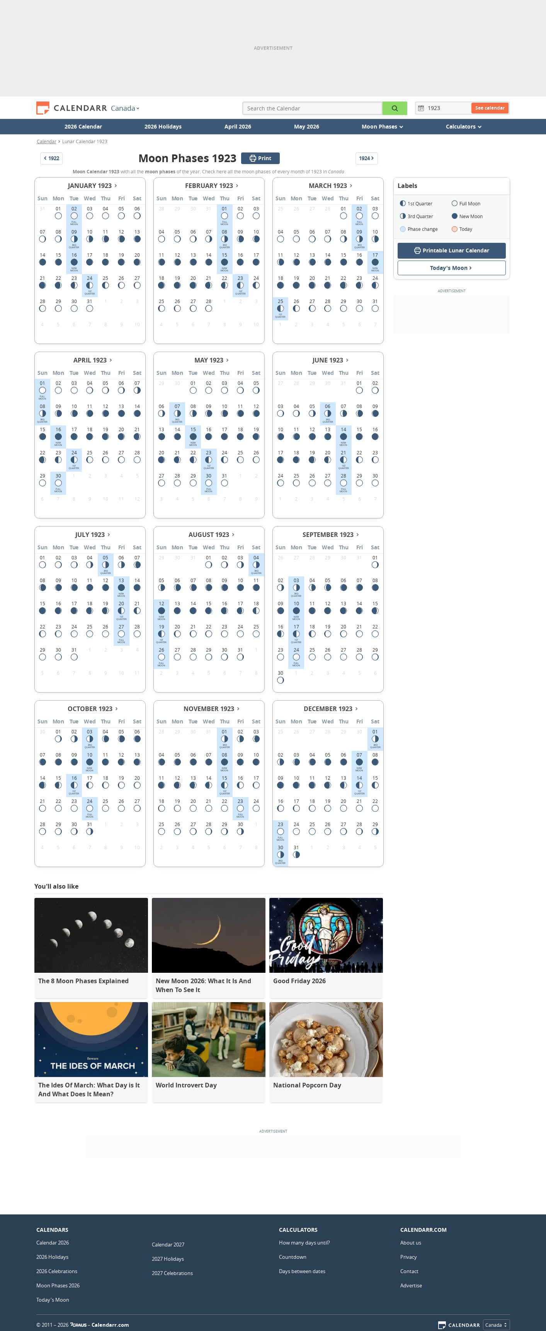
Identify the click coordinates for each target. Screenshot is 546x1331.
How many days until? (304, 1242)
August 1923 (209, 534)
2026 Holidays (163, 126)
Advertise (411, 1285)
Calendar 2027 (168, 1244)
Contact (409, 1271)
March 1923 (328, 185)
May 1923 (208, 360)
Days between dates (302, 1271)
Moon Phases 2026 (58, 1285)
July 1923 (90, 534)
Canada (125, 108)
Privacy (408, 1256)
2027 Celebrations (172, 1273)
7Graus (78, 1325)
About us (410, 1242)
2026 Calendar (83, 126)
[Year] (435, 108)
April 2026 (238, 126)
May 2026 (306, 126)
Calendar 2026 (52, 1242)
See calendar (490, 108)
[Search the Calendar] (395, 108)
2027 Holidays (168, 1258)
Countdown (292, 1256)
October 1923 (90, 708)
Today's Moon (451, 267)
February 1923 (209, 185)
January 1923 (90, 185)
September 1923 (328, 534)
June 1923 (328, 360)
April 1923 (90, 360)
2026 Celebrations (56, 1271)
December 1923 (328, 708)
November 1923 (209, 708)
